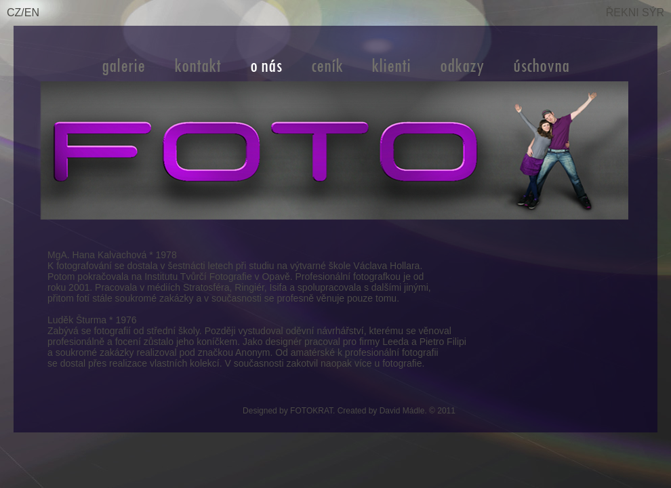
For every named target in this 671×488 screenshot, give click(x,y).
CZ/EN (23, 12)
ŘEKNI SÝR (635, 12)
